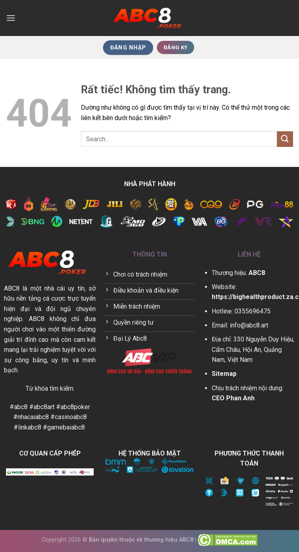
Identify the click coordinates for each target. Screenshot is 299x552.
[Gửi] (285, 139)
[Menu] (11, 18)
